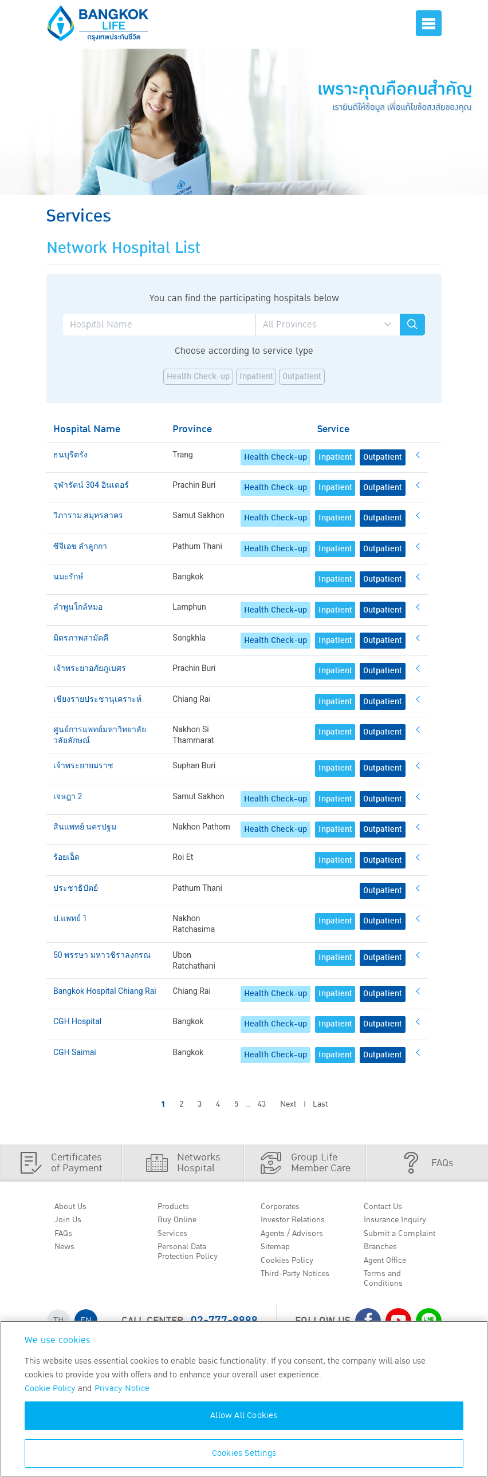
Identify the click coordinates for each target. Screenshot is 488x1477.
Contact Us (386, 1207)
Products (176, 1207)
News (67, 1251)
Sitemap (278, 1251)
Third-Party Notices (300, 1280)
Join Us (70, 1222)
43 (262, 1104)
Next (288, 1104)
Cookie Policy (50, 1388)
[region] (244, 1399)
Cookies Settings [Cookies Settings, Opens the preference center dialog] (244, 1453)
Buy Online (180, 1222)
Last (320, 1104)
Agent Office (389, 1265)
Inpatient (256, 377)
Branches (384, 1251)
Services (175, 1236)
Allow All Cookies (243, 1415)
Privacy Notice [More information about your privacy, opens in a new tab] (122, 1388)
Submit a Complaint (404, 1236)
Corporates (283, 1207)
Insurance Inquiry (400, 1222)
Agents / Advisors (297, 1236)
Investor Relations (297, 1222)
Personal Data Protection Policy (192, 1256)
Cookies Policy (290, 1265)
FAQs (66, 1236)
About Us (73, 1207)
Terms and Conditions (386, 1285)
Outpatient (301, 377)
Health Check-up (198, 377)
